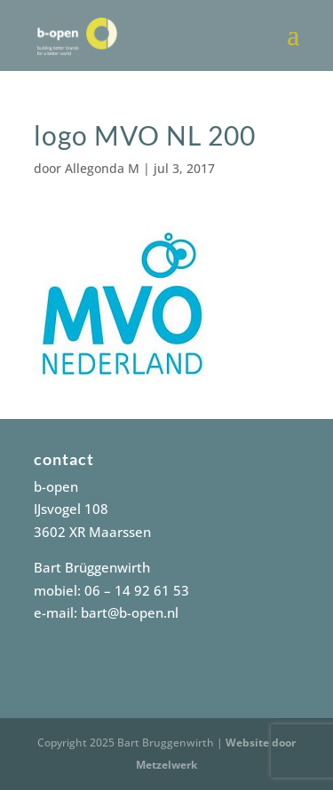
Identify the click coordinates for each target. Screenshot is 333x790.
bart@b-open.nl (129, 612)
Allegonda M (102, 168)
